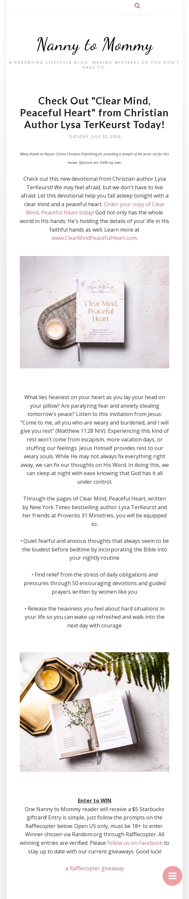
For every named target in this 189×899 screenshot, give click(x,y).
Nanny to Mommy (94, 44)
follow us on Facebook (135, 842)
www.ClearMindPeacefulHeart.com (94, 238)
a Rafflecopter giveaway (94, 868)
